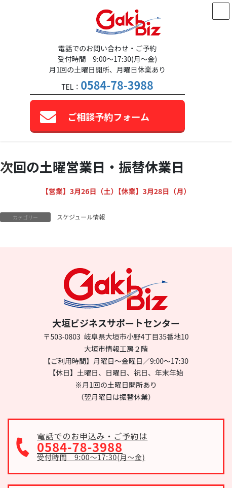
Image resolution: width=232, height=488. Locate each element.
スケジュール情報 (81, 216)
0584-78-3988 (117, 85)
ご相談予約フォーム (108, 116)
